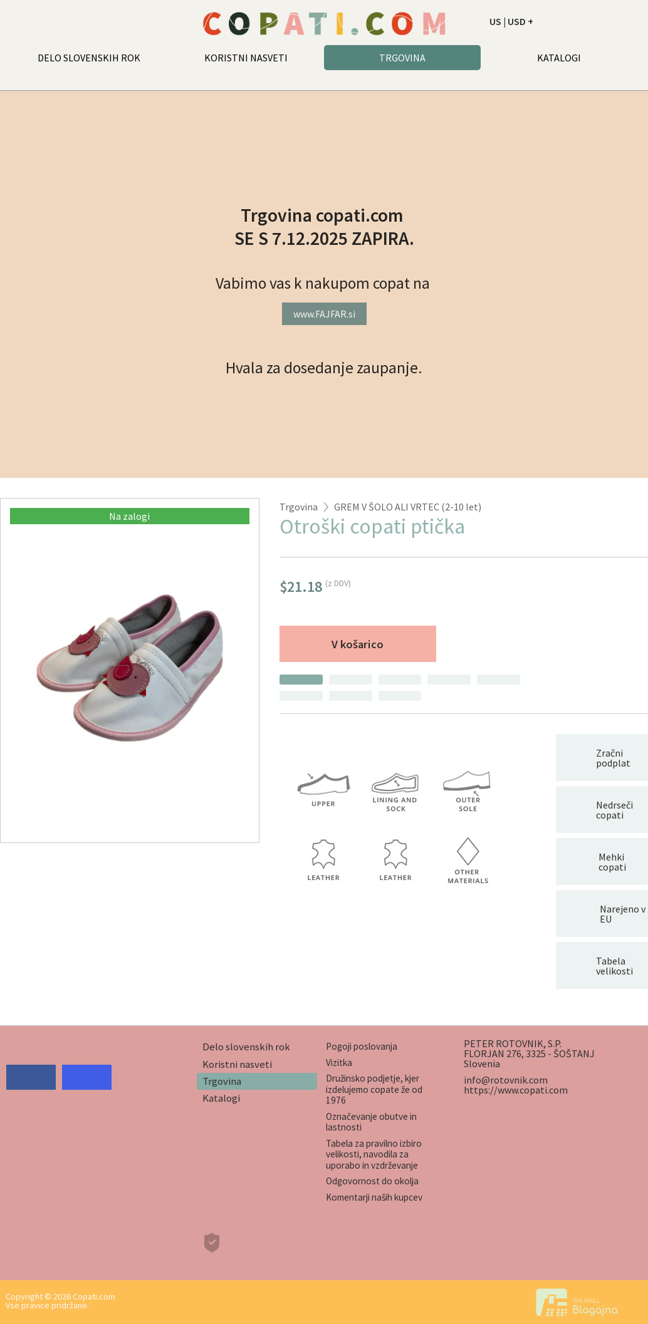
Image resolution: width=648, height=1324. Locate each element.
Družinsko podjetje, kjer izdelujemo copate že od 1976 (374, 1089)
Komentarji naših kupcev (374, 1197)
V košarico (358, 644)
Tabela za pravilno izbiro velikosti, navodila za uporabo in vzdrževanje (374, 1154)
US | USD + (511, 21)
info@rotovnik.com (506, 1079)
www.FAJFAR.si (324, 314)
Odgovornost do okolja (372, 1181)
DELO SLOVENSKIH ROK (89, 57)
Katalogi (221, 1098)
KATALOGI (559, 57)
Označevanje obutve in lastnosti (371, 1121)
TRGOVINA (402, 57)
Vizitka (339, 1062)
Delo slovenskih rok (246, 1046)
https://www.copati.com (516, 1090)
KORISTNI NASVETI (246, 57)
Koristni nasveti (237, 1064)
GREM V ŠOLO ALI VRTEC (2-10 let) (407, 507)
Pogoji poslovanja (361, 1046)
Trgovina (299, 507)
